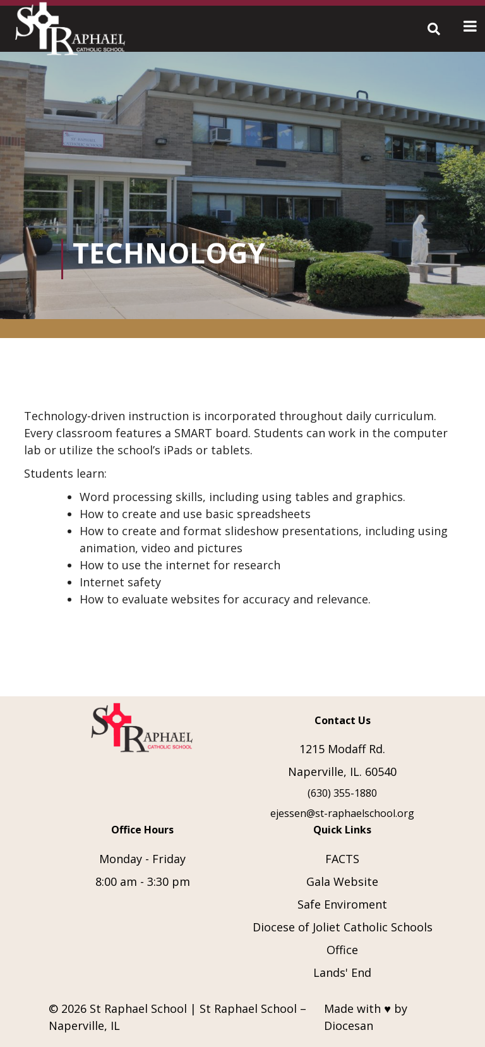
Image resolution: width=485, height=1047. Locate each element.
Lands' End (342, 972)
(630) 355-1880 (342, 793)
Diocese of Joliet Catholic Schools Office (343, 938)
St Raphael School (138, 1008)
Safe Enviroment (342, 904)
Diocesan (348, 1025)
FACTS (342, 858)
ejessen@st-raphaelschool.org (342, 813)
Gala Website (342, 881)
